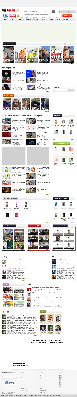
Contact (68, 8)
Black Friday (28, 14)
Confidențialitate (43, 386)
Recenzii (23, 386)
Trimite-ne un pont (67, 15)
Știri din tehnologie (44, 14)
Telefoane (23, 377)
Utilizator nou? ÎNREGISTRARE (71, 11)
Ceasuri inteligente (25, 382)
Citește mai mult (57, 395)
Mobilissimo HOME (5, 21)
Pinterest (62, 384)
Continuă (71, 90)
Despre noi (64, 8)
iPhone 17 (37, 14)
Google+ (62, 380)
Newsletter (57, 88)
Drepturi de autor (43, 382)
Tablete (22, 380)
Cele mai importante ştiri (9, 43)
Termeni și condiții (44, 384)
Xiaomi (32, 14)
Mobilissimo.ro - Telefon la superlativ (11, 10)
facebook (4, 15)
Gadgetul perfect (24, 390)
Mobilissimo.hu (43, 390)
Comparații (23, 388)
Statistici (41, 380)
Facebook (62, 375)
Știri (22, 384)
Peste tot (47, 11)
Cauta (53, 11)
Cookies (41, 388)
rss (18, 15)
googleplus (10, 15)
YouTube (62, 382)
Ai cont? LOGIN (63, 11)
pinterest (15, 15)
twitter (7, 15)
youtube (12, 15)
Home (22, 375)
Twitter (61, 377)
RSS (61, 386)
